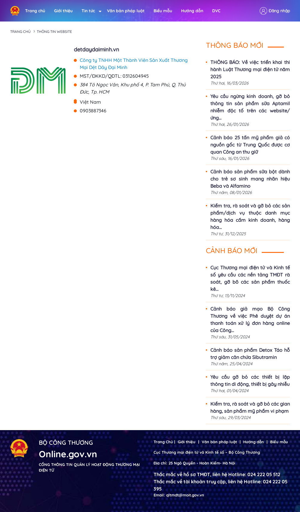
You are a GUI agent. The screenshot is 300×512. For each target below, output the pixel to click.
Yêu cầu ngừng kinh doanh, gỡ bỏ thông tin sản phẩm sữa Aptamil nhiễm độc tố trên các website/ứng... (250, 107)
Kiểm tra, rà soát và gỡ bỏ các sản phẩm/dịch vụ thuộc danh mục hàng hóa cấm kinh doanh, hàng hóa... (250, 216)
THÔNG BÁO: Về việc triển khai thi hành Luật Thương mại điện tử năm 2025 (250, 69)
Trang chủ (35, 10)
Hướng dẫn (192, 10)
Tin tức (90, 11)
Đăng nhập (279, 10)
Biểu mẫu (163, 10)
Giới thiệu (63, 10)
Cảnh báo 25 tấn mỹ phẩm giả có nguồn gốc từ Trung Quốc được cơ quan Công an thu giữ (250, 145)
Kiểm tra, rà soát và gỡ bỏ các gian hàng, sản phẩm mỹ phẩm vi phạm (250, 407)
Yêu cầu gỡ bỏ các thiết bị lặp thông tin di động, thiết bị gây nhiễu (250, 380)
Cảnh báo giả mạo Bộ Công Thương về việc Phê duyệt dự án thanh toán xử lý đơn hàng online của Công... (250, 319)
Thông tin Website (54, 31)
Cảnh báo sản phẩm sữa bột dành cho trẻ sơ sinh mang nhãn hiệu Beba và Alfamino (250, 179)
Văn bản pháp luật (126, 10)
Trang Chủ (163, 441)
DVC (216, 10)
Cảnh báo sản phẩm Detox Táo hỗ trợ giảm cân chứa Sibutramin (250, 353)
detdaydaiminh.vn (96, 49)
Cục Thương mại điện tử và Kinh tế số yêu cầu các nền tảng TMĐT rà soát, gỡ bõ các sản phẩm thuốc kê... (250, 278)
